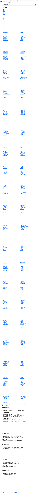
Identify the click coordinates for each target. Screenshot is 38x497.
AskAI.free (16, 492)
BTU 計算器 (4, 167)
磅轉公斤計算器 (5, 398)
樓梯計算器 (4, 204)
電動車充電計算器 (5, 59)
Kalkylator (1, 490)
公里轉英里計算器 (22, 152)
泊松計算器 (21, 380)
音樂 (3, 15)
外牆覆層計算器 (5, 155)
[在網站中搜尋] (18, 4)
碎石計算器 (4, 166)
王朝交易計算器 (5, 135)
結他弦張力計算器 (5, 283)
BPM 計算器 (4, 265)
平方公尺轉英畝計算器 (23, 189)
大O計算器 (21, 288)
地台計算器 (4, 174)
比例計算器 (4, 358)
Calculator (28, 491)
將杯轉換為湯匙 (5, 397)
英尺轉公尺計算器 (22, 110)
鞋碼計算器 (21, 167)
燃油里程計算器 (5, 55)
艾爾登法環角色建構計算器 (6, 148)
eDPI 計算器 (21, 244)
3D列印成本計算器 (22, 286)
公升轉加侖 (21, 40)
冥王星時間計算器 (5, 324)
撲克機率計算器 (22, 344)
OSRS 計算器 (4, 128)
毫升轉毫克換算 (5, 377)
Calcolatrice (3, 491)
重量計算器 (21, 32)
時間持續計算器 (5, 326)
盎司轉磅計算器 (22, 38)
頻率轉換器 (21, 266)
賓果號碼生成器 (22, 382)
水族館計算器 (4, 72)
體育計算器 (21, 306)
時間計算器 (4, 341)
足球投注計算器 (22, 319)
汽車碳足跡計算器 (5, 52)
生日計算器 (4, 289)
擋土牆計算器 (4, 209)
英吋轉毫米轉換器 (5, 381)
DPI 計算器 (21, 251)
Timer (13, 492)
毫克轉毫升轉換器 (22, 37)
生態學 (4, 11)
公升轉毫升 (21, 97)
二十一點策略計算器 (22, 401)
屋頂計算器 (4, 230)
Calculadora (10, 490)
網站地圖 (10, 489)
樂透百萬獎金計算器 (22, 360)
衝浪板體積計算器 (22, 131)
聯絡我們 (7, 489)
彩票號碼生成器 (22, 308)
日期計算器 (4, 303)
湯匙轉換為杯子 (22, 91)
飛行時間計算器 (5, 319)
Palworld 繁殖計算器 (5, 131)
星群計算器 (4, 90)
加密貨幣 (4, 10)
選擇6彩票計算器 (22, 324)
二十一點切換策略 (22, 326)
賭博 (3, 19)
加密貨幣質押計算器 (5, 35)
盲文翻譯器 (21, 249)
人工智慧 (4, 17)
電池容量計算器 (22, 270)
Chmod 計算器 (22, 263)
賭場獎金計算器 (22, 381)
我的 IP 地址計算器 (22, 282)
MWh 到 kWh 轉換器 (22, 78)
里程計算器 (4, 70)
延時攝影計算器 (5, 339)
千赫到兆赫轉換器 (22, 51)
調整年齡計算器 (5, 345)
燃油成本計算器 (5, 56)
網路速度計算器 (22, 246)
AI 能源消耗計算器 (22, 228)
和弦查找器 (4, 269)
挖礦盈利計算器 (5, 36)
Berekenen (23, 490)
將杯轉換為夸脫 (5, 364)
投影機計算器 (21, 268)
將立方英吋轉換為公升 (23, 169)
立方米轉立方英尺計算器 (23, 192)
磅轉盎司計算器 (22, 185)
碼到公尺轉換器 (22, 166)
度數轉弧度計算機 (22, 155)
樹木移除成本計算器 (5, 228)
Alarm (10, 492)
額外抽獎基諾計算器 (22, 341)
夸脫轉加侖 (4, 384)
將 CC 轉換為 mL (22, 72)
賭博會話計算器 (22, 365)
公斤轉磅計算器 (5, 402)
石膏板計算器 (4, 245)
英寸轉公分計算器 (22, 74)
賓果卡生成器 (21, 364)
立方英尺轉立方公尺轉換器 (23, 77)
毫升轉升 (21, 150)
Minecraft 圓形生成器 (6, 133)
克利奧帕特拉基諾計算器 (23, 323)
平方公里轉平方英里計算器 (23, 207)
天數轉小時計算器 (22, 205)
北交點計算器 (4, 89)
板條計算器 (4, 211)
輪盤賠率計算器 (22, 304)
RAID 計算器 (21, 250)
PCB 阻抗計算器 (22, 269)
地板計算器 (4, 210)
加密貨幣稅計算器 (5, 33)
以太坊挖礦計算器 (5, 32)
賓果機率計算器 (22, 339)
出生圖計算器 (4, 97)
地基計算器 (4, 173)
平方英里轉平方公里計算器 (23, 76)
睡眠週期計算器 (5, 287)
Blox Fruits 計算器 (5, 115)
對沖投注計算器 (22, 378)
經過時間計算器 (5, 302)
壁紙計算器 (4, 246)
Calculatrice (28, 490)
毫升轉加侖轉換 (22, 206)
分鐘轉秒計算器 (22, 129)
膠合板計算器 (4, 170)
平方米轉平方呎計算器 (6, 362)
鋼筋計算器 (4, 250)
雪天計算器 (4, 76)
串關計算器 (21, 303)
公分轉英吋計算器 (22, 90)
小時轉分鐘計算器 (22, 114)
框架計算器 (4, 191)
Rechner (19, 490)
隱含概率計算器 (22, 385)
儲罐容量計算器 (22, 33)
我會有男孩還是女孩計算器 (6, 94)
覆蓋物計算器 (4, 212)
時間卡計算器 (4, 320)
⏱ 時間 (9, 2)
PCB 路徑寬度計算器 (22, 245)
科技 (3, 18)
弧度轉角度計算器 (5, 363)
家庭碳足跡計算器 (5, 40)
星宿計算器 (4, 110)
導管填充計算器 (5, 205)
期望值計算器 (21, 379)
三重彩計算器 (21, 366)
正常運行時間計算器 (5, 304)
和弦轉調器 (4, 282)
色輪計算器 (4, 187)
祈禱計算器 (4, 92)
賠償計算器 (21, 322)
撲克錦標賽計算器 (22, 307)
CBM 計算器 (21, 170)
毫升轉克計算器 (22, 209)
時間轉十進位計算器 (5, 344)
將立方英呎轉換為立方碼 (6, 360)
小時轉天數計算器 (22, 111)
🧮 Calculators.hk (3, 1)
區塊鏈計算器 (4, 37)
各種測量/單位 (5, 16)
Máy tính (12, 491)
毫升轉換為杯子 (5, 385)
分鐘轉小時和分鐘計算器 (6, 342)
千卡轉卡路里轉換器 (22, 186)
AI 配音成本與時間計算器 (23, 230)
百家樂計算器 (21, 320)
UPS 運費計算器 (22, 211)
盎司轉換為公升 (22, 171)
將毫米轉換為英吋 (22, 93)
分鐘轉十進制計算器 (5, 308)
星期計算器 (4, 288)
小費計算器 (13, 447)
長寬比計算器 (21, 289)
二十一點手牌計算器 (22, 342)
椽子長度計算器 (5, 225)
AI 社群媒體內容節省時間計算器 (24, 226)
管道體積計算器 (22, 59)
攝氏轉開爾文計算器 (22, 113)
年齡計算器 (4, 285)
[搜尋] (35, 4)
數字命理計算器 (5, 78)
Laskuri (32, 490)
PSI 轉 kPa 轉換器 (22, 153)
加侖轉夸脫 (4, 383)
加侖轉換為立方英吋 (22, 154)
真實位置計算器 (22, 92)
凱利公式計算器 (22, 363)
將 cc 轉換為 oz (5, 382)
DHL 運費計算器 (22, 89)
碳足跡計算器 (4, 57)
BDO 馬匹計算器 (5, 147)
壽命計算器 (4, 74)
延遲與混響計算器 (5, 268)
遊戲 (3, 13)
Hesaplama (16, 491)
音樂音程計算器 (5, 270)
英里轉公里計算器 (22, 96)
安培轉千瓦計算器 (22, 112)
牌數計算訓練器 (22, 384)
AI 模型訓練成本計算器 (23, 225)
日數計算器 (4, 300)
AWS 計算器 (21, 285)
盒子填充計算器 (5, 206)
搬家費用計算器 (5, 189)
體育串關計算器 (22, 377)
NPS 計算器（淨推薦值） (6, 77)
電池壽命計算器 (22, 281)
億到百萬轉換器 (22, 147)
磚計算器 (4, 169)
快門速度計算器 (22, 302)
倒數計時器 (4, 325)
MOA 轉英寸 (21, 208)
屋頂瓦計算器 (4, 185)
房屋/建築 (4, 14)
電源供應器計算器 (22, 283)
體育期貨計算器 (22, 362)
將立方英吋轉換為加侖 (6, 366)
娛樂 (3, 12)
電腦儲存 (21, 248)
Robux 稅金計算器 (5, 150)
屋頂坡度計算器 (5, 172)
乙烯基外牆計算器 (5, 247)
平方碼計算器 (21, 39)
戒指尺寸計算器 (22, 134)
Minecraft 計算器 (5, 134)
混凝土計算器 (4, 251)
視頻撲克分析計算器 (22, 343)
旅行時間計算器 (5, 323)
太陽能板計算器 (5, 71)
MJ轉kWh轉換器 (5, 399)
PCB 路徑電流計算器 (22, 262)
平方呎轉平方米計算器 (6, 361)
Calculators (1, 492)
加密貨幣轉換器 (5, 38)
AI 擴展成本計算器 (22, 227)
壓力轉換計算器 (22, 57)
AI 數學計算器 (22, 229)
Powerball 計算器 (22, 396)
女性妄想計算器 (5, 73)
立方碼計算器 (21, 55)
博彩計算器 (21, 398)
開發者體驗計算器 (22, 300)
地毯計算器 (4, 262)
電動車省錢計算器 (5, 58)
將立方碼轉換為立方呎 (23, 56)
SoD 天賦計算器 (5, 129)
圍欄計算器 (4, 227)
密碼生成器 (21, 36)
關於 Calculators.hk (2, 489)
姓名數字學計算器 (5, 109)
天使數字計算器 (5, 91)
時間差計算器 (4, 343)
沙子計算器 (4, 248)
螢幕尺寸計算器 (5, 112)
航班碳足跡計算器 (5, 51)
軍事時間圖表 (4, 322)
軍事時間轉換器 (5, 340)
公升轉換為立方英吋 (5, 379)
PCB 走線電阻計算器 (22, 287)
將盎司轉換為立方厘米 (23, 204)
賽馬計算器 (21, 340)
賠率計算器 (21, 358)
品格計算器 (4, 281)
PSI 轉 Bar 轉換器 (22, 132)
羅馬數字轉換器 (22, 212)
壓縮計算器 (21, 265)
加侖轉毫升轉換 (22, 193)
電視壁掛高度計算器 (5, 93)
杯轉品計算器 (21, 148)
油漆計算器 (4, 192)
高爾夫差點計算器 (5, 116)
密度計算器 (21, 187)
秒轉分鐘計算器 (22, 172)
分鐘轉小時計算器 (22, 210)
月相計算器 (4, 301)
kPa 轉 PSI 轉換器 (22, 174)
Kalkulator (5, 490)
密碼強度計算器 (5, 365)
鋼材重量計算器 (22, 115)
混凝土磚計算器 (5, 171)
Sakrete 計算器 (5, 207)
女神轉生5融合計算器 (5, 154)
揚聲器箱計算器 (5, 266)
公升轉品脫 (21, 191)
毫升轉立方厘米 (22, 94)
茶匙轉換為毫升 (5, 380)
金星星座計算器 (5, 114)
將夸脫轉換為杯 (22, 173)
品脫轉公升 (21, 58)
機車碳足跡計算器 (5, 53)
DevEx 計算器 (4, 153)
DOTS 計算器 (4, 151)
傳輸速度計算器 (22, 284)
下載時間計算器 (22, 247)
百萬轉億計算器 (22, 116)
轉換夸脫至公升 (22, 71)
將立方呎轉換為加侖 (5, 378)
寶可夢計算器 (4, 130)
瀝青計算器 (4, 243)
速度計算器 (21, 168)
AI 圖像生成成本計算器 (23, 224)
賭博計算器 (21, 321)
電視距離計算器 (5, 111)
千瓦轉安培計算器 (22, 70)
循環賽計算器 (21, 325)
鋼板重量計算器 (22, 53)
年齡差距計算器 (5, 321)
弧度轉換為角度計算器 (23, 35)
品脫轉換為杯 (21, 133)
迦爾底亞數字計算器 (5, 113)
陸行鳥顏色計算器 (5, 152)
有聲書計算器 (4, 96)
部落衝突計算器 (5, 132)
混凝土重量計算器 (22, 52)
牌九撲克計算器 (22, 345)
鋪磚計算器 (4, 249)
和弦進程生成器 (5, 267)
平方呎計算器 (4, 186)
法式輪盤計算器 (22, 327)
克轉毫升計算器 (22, 151)
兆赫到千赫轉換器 (22, 188)
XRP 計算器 (4, 39)
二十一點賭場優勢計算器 (23, 397)
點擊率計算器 (21, 301)
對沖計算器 (21, 361)
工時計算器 (4, 306)
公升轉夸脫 (21, 135)
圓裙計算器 (21, 130)
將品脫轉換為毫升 (22, 73)
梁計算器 (4, 244)
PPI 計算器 (21, 267)
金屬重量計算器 (22, 109)
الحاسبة (24, 491)
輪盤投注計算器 (22, 399)
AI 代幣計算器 (22, 243)
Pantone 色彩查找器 (5, 193)
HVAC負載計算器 (5, 168)
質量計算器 (4, 401)
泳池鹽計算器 (21, 128)
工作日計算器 (4, 286)
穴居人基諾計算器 (22, 383)
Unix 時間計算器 (5, 307)
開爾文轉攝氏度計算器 (6, 396)
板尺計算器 (4, 208)
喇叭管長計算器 (5, 263)
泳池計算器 (4, 229)
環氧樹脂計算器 (5, 224)
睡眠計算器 (4, 284)
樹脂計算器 (4, 188)
